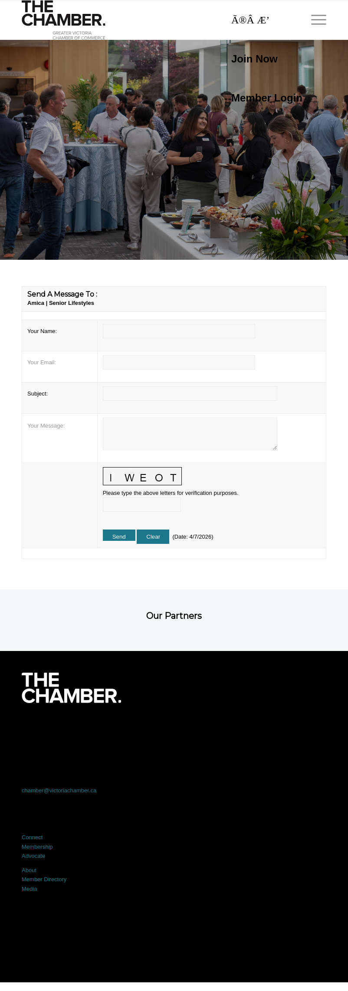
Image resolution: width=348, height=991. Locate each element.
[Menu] (314, 19)
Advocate (33, 856)
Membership (37, 847)
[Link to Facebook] (52, 727)
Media (29, 889)
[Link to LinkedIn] (174, 727)
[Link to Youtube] (296, 727)
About (29, 870)
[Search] (262, 19)
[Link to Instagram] (234, 727)
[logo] (63, 19)
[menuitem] (262, 59)
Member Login (266, 98)
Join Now (254, 59)
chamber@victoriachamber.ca (59, 790)
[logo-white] (71, 688)
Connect (32, 837)
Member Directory (44, 879)
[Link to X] (112, 727)
